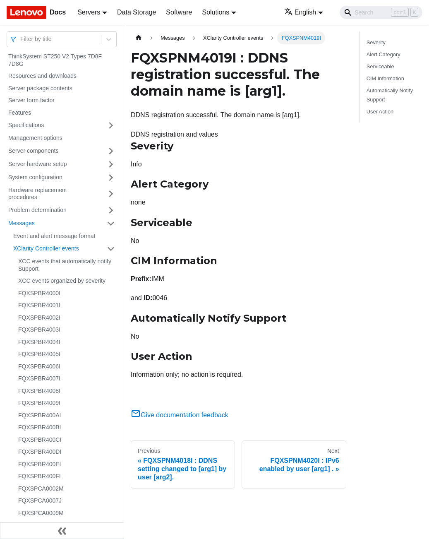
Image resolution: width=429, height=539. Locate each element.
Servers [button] (88, 12)
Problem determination (37, 210)
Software (179, 12)
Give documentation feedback (179, 415)
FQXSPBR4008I (39, 390)
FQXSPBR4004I (39, 342)
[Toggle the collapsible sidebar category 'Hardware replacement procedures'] (111, 194)
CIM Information (385, 78)
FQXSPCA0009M (41, 513)
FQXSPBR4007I (39, 378)
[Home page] (138, 37)
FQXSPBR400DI (39, 451)
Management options (35, 138)
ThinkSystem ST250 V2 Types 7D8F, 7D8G (55, 60)
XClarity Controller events (46, 248)
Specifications (26, 125)
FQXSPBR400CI (39, 439)
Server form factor (31, 100)
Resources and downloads (42, 75)
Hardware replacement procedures (37, 194)
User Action (380, 111)
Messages (21, 223)
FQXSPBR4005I (39, 354)
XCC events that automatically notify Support (64, 265)
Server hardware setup (37, 164)
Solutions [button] (215, 12)
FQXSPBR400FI (39, 476)
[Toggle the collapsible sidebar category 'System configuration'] (111, 177)
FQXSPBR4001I (39, 305)
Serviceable (380, 66)
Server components (33, 150)
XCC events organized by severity (61, 280)
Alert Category (383, 54)
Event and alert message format (54, 236)
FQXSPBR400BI (39, 427)
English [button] (300, 12)
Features (19, 112)
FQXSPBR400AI (39, 415)
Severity (376, 42)
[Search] (381, 12)
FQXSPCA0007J (40, 500)
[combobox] (21, 39)
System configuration (35, 177)
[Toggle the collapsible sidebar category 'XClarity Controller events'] (111, 248)
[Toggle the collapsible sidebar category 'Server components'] (111, 151)
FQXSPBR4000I (39, 293)
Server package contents (40, 88)
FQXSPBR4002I (39, 317)
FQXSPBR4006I (39, 366)
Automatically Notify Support (390, 94)
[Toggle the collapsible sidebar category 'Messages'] (111, 223)
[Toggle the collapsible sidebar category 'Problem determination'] (111, 210)
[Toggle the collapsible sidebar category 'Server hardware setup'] (111, 164)
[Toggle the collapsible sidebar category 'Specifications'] (111, 125)
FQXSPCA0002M (41, 488)
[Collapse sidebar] (62, 530)
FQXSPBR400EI (39, 464)
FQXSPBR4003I (39, 329)
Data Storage (136, 12)
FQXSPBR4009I (39, 402)
